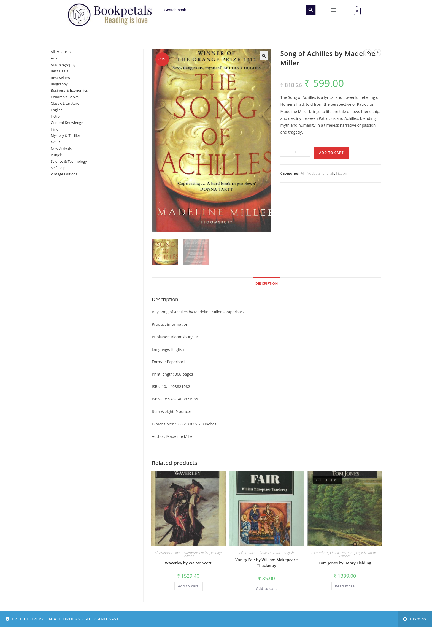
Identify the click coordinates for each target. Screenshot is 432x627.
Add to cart (331, 152)
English (328, 173)
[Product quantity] (295, 152)
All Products (310, 173)
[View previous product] (368, 52)
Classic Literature (185, 552)
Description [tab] (266, 282)
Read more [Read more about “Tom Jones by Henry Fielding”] (345, 585)
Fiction (341, 173)
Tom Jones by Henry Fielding (344, 562)
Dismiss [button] (418, 618)
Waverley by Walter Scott (188, 562)
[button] (333, 11)
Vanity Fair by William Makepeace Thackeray (266, 561)
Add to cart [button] (188, 585)
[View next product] (377, 52)
